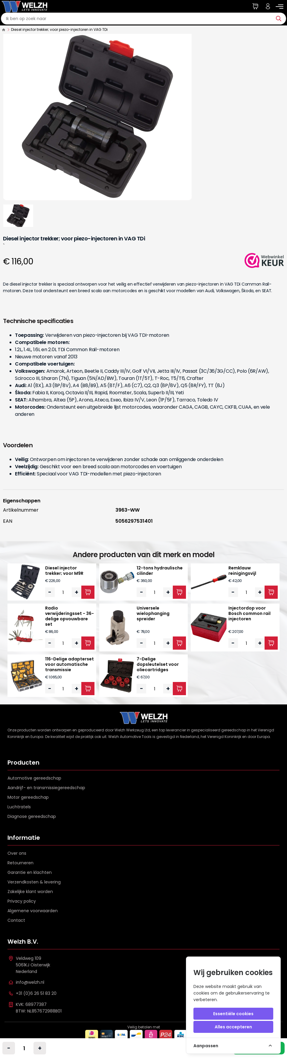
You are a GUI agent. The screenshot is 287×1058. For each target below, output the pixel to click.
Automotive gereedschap (34, 778)
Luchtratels (19, 807)
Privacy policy (21, 901)
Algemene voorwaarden (32, 911)
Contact (16, 920)
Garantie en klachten (29, 872)
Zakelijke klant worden (30, 892)
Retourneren (20, 863)
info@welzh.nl (30, 982)
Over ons (16, 853)
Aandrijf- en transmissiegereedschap (46, 788)
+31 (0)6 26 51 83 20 (36, 993)
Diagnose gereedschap (31, 816)
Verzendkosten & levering (34, 882)
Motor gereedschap (28, 797)
